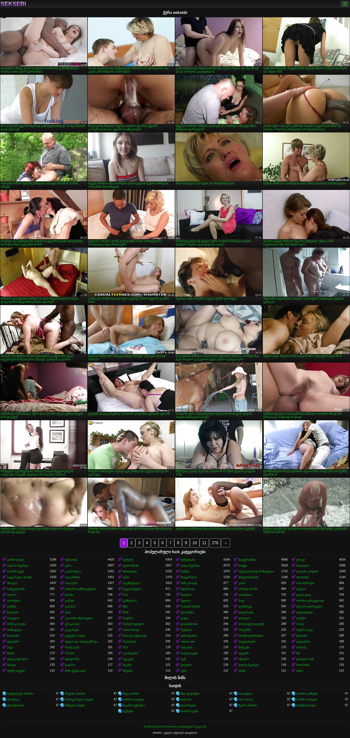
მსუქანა (128, 671)
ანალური (71, 583)
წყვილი (186, 600)
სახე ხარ (186, 647)
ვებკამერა (303, 641)
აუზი (183, 671)
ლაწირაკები (15, 571)
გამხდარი (130, 600)
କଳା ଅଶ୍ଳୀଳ (245, 699)
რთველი (13, 618)
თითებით (245, 595)
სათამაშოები (305, 583)
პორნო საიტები (133, 699)
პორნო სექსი (189, 711)
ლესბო (301, 618)
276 (215, 543)
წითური (186, 595)
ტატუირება (246, 612)
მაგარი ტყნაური (134, 705)
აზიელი (12, 583)
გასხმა (11, 606)
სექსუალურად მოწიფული (256, 571)
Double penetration (250, 635)
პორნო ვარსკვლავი (310, 600)
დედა (184, 618)
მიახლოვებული (133, 624)
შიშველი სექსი (75, 705)
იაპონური (13, 600)
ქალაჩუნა (187, 612)
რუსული (186, 630)
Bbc (125, 606)
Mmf (125, 612)
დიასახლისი (189, 624)
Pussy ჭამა (72, 647)
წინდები (244, 647)
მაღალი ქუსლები (135, 635)
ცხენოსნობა (131, 565)
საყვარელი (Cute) (19, 577)
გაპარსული (73, 571)
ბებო (299, 671)
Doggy (242, 565)
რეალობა (129, 641)
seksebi (13, 4)
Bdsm (11, 653)
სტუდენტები (304, 612)
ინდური (243, 659)
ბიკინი (127, 665)
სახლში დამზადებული (80, 589)
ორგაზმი (244, 630)
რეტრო (128, 618)
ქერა (68, 565)
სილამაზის (72, 577)
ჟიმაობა (186, 699)
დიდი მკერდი (190, 565)
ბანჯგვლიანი (16, 589)
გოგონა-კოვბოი (307, 571)
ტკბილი (70, 606)
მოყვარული (189, 577)
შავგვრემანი (247, 559)
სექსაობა (71, 559)
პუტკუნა (128, 659)
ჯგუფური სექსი (75, 635)
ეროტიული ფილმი (251, 624)
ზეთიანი (301, 635)
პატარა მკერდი (18, 565)
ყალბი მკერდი (248, 665)
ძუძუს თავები (16, 671)
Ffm (125, 647)
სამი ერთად (189, 583)
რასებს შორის (190, 606)
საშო (126, 577)
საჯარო (70, 665)
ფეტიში (243, 653)
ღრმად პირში (247, 589)
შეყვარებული (132, 589)
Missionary (130, 571)
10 (194, 543)
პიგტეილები (246, 641)
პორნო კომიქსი (307, 693)
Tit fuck (69, 653)
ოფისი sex (188, 641)
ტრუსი (69, 595)
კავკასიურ (72, 630)
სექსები (128, 711)
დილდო (244, 618)
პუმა (183, 659)
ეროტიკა (13, 699)
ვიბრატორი (189, 635)
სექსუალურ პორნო (20, 693)
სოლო (11, 595)
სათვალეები (189, 653)
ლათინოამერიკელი (79, 618)
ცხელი (301, 589)
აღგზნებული (131, 583)
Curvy (300, 624)
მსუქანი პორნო (75, 693)
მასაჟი (11, 665)
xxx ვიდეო (245, 693)
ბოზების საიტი (306, 705)
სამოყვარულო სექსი (79, 699)
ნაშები (185, 571)
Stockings (302, 577)
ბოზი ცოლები (16, 624)
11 (204, 543)
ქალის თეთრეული (309, 606)
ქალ (68, 612)
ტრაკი (300, 559)
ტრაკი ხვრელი (17, 659)
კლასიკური (131, 653)
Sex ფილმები (190, 693)
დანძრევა (245, 606)
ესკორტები (188, 705)
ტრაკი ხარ (72, 624)
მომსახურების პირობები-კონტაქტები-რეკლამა (175, 726)
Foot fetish (303, 665)
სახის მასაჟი (131, 630)
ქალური (186, 665)
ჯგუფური (13, 641)
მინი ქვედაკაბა (75, 671)
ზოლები (12, 612)
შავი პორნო (131, 693)
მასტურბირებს (248, 577)
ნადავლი (302, 565)
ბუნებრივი (188, 589)
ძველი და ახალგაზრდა (81, 641)
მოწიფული (14, 630)
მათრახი (13, 635)
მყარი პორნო (247, 705)
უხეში (242, 671)
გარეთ (69, 600)
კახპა (242, 583)
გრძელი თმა (305, 659)
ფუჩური (128, 559)
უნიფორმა (72, 659)
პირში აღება (15, 559)
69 (297, 653)
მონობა (301, 647)
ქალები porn (15, 705)
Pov (125, 595)
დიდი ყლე (303, 595)
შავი (241, 600)
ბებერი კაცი (304, 630)
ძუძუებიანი (188, 559)
